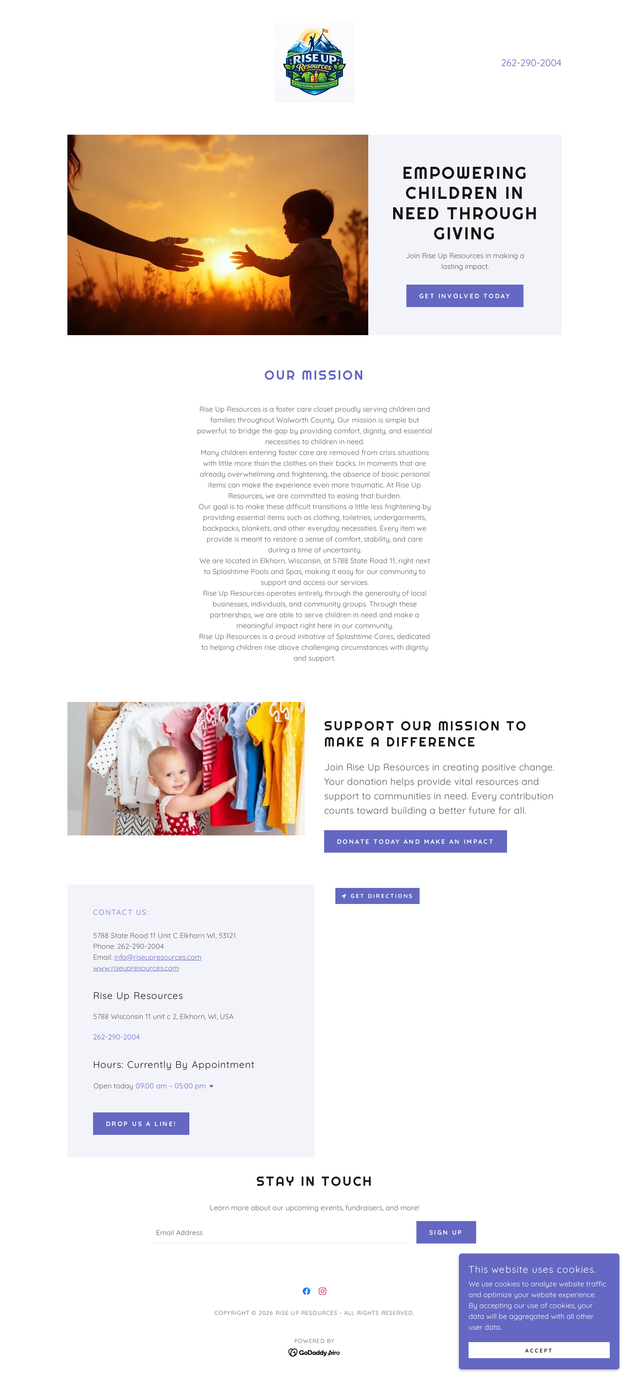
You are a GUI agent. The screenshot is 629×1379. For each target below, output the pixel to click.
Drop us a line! (141, 1124)
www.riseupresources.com (136, 968)
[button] (210, 1086)
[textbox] (279, 1232)
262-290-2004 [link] (531, 63)
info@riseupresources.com (157, 957)
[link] (314, 62)
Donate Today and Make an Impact (416, 841)
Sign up (446, 1232)
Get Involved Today (465, 296)
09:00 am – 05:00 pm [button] (171, 1085)
